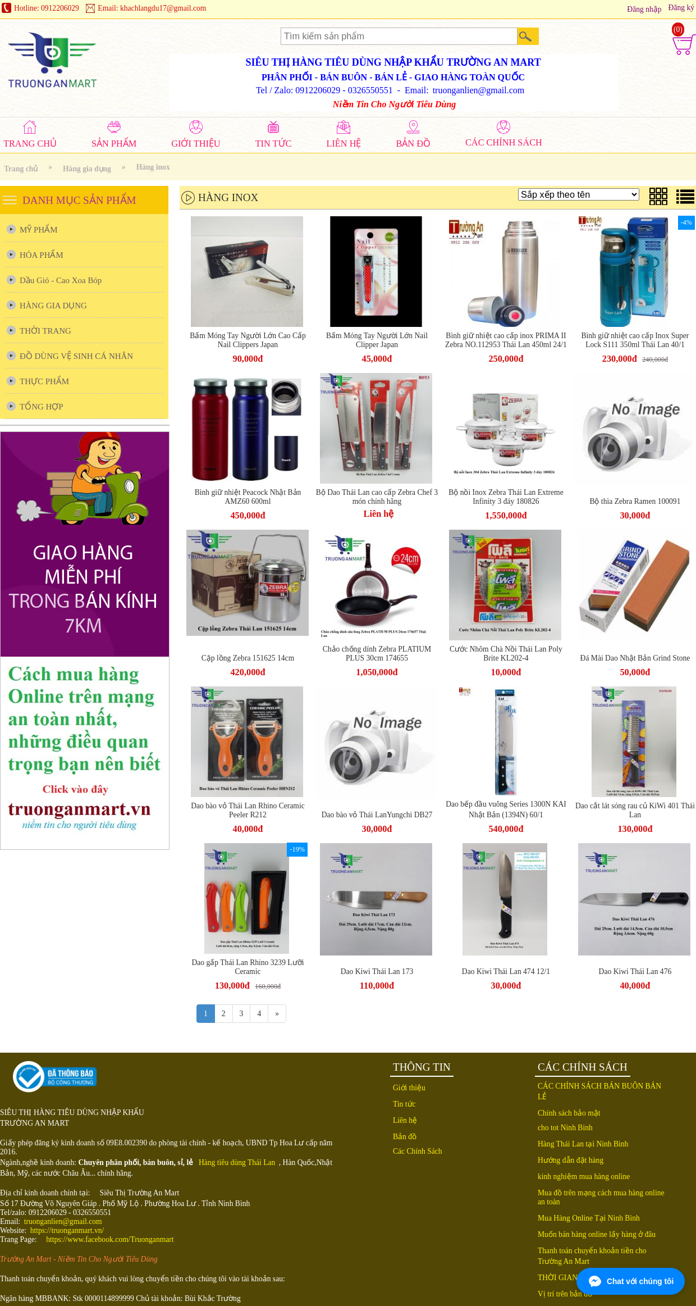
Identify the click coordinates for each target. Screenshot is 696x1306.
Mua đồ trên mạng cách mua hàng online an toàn (601, 1197)
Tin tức (404, 1104)
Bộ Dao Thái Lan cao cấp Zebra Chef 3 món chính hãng (377, 497)
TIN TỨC (273, 143)
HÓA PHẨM (41, 255)
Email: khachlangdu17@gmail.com (152, 8)
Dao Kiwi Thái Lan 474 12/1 (506, 971)
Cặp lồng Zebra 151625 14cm (248, 658)
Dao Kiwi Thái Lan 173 (377, 971)
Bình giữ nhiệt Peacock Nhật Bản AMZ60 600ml (248, 497)
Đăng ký (681, 7)
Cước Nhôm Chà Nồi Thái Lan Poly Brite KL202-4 (506, 653)
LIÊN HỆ (343, 143)
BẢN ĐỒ (413, 143)
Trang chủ (21, 169)
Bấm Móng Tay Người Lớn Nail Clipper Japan (377, 340)
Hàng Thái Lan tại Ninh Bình (583, 1144)
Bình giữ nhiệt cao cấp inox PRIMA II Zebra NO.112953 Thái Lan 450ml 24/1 (506, 340)
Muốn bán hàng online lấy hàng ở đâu (597, 1234)
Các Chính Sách (417, 1151)
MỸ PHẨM (38, 229)
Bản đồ (404, 1136)
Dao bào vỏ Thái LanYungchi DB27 (377, 815)
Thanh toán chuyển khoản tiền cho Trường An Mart (592, 1256)
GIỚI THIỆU (195, 143)
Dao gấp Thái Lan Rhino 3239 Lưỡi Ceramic (248, 967)
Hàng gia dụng (87, 169)
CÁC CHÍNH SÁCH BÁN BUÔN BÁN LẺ (599, 1091)
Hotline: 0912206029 (46, 8)
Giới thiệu (409, 1088)
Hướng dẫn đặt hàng (570, 1160)
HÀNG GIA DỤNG (53, 305)
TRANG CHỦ (30, 143)
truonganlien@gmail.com (63, 1221)
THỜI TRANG (45, 330)
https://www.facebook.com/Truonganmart (109, 1239)
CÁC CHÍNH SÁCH (503, 142)
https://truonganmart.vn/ (67, 1230)
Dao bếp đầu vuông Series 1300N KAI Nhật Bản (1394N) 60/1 (506, 809)
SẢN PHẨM (113, 143)
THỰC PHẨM (44, 381)
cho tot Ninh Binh (565, 1127)
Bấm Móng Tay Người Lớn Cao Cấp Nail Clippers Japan (248, 340)
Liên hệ (379, 513)
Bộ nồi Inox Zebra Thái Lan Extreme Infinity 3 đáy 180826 (506, 497)
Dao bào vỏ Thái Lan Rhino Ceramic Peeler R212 (248, 810)
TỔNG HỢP (41, 406)
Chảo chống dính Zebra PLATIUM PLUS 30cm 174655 (377, 653)
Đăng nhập (644, 9)
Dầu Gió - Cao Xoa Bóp (61, 280)
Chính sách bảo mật (569, 1113)
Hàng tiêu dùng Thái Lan (237, 1162)
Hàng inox (153, 167)
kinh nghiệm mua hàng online (584, 1176)
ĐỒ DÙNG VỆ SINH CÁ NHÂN (76, 356)
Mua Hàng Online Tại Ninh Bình (589, 1218)
